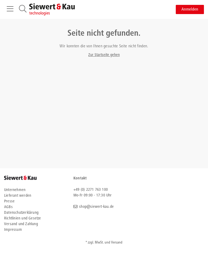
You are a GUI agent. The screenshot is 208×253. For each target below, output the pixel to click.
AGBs (8, 207)
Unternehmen (14, 190)
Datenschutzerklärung (21, 213)
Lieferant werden (17, 196)
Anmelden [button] (189, 9)
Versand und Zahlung (21, 224)
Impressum (13, 230)
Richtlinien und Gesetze (22, 218)
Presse (9, 201)
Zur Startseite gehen (104, 55)
